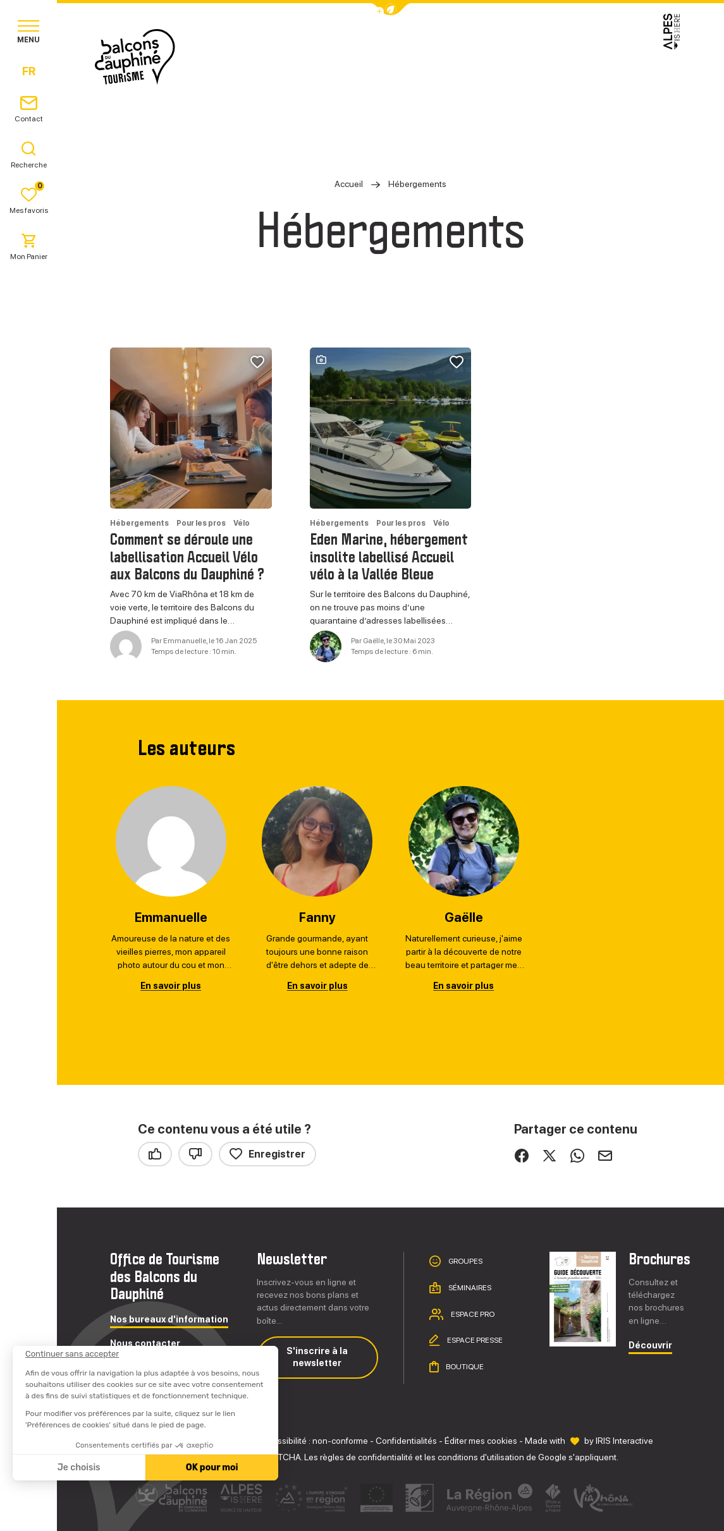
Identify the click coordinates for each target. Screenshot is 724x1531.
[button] (391, 9)
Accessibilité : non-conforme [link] (313, 1441)
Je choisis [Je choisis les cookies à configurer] (77, 1467)
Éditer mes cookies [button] (481, 1441)
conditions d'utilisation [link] (481, 1457)
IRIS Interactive (624, 1441)
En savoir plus (170, 986)
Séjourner (384, 57)
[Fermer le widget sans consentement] (71, 1354)
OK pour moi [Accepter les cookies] (210, 1467)
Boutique (464, 1366)
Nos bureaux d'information (169, 1319)
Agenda (533, 57)
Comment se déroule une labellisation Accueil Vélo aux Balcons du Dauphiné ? (187, 557)
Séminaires (469, 1287)
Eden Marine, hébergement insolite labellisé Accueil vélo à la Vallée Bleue (389, 557)
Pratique (463, 57)
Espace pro (472, 1314)
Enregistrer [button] (267, 1154)
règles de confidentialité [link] (366, 1457)
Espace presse (474, 1340)
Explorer (304, 57)
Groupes (464, 1261)
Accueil (348, 184)
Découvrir (650, 1345)
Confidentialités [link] (406, 1441)
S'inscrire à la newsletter (317, 1357)
